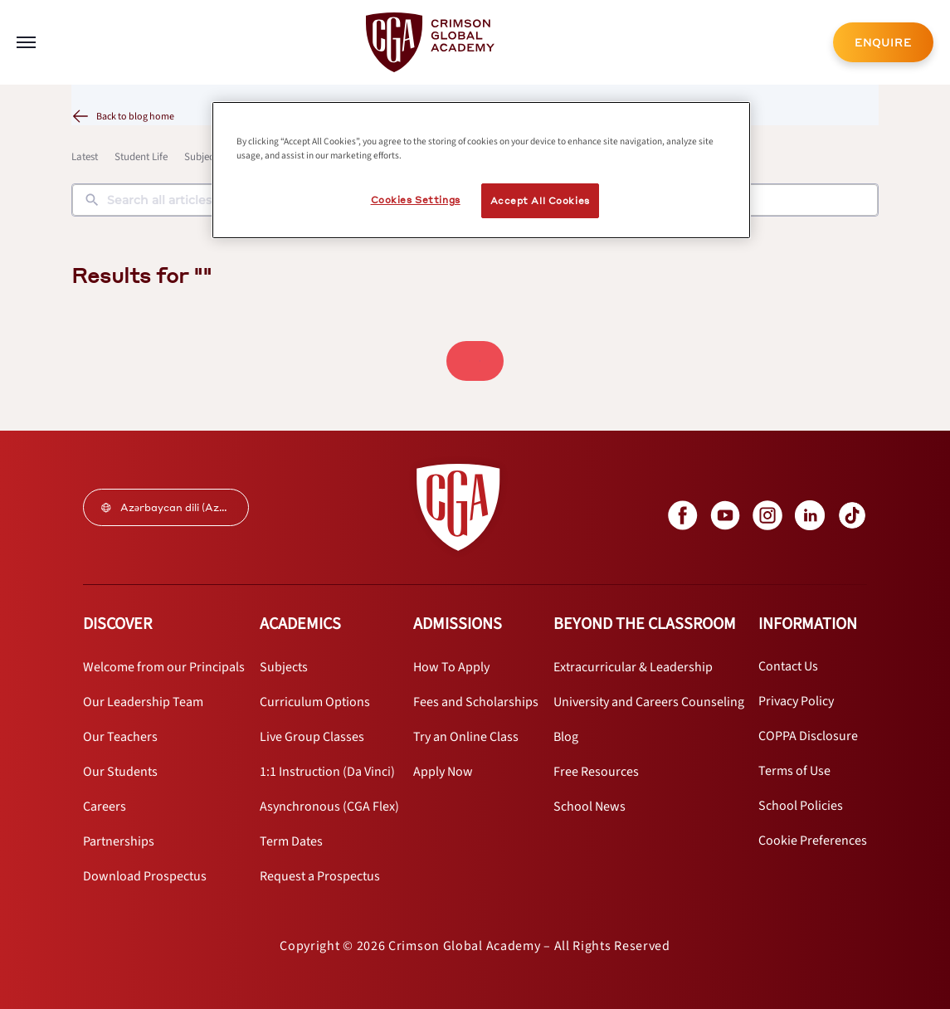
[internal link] (883, 42)
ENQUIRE (883, 43)
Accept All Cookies (540, 200)
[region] (481, 170)
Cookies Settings (415, 199)
